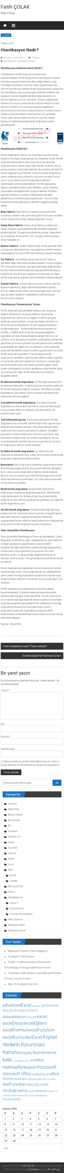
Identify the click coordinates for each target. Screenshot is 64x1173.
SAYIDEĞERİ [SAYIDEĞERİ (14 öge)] (20, 1079)
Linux (11, 864)
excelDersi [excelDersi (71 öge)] (13, 1023)
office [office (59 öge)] (54, 1073)
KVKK (11, 858)
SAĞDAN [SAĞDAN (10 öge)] (31, 1079)
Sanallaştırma (15, 897)
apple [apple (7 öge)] (34, 1006)
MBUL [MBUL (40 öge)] (40, 1060)
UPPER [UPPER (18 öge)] (44, 1084)
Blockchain (14, 820)
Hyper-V (14, 903)
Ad (3, 724)
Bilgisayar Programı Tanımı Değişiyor (28, 951)
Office (11, 891)
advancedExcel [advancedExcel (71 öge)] (17, 1005)
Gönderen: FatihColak (13, 57)
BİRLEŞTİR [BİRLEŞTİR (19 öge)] (10, 1010)
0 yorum (34, 57)
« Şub (5, 1148)
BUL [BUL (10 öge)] (39, 1006)
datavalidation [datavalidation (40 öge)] (14, 1017)
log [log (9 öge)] (19, 1061)
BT (9, 825)
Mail (10, 869)
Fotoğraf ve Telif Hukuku (21, 956)
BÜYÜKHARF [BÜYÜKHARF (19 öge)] (50, 1005)
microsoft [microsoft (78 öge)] (46, 1067)
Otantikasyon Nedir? (26, 61)
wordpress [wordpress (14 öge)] (41, 1095)
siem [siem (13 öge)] (39, 1079)
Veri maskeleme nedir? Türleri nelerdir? (26, 646)
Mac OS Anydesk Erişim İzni (23, 984)
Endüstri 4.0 (14, 836)
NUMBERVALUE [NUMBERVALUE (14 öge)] (40, 1074)
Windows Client (16, 925)
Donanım (13, 831)
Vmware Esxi (17, 908)
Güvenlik (6, 35)
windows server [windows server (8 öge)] (9, 1095)
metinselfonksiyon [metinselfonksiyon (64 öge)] (19, 1067)
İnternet (12, 853)
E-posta (6, 736)
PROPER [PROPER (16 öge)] (8, 1079)
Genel (11, 842)
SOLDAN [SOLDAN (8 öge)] (51, 1079)
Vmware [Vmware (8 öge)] (31, 1091)
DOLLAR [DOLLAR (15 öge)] (31, 1017)
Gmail (13, 875)
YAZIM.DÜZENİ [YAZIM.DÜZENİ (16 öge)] (11, 1099)
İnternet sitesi (8, 749)
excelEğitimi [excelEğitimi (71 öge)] (35, 1023)
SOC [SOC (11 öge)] (44, 1079)
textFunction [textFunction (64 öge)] (14, 1084)
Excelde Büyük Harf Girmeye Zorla (41, 655)
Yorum (5, 690)
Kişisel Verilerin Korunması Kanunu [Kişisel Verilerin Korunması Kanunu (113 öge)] (30, 1044)
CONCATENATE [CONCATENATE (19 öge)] (27, 1010)
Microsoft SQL (16, 886)
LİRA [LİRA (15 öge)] (31, 1060)
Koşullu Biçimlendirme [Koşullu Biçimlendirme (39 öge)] (38, 1052)
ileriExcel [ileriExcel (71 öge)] (33, 1037)
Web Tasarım (15, 919)
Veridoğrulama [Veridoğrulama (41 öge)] (15, 1090)
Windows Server (17, 930)
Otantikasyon (10, 61)
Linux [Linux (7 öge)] (15, 1061)
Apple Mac (13, 809)
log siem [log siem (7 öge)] (24, 1061)
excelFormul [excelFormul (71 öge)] (15, 1030)
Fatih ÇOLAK (15, 7)
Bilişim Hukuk (15, 814)
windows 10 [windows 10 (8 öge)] (52, 1091)
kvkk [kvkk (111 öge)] (7, 1060)
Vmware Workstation (21, 914)
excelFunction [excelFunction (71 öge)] (40, 1030)
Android (12, 803)
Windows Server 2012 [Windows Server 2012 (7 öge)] (25, 1096)
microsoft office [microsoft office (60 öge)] (17, 1073)
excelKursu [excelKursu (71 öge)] (14, 1037)
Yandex (14, 880)
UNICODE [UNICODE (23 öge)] (33, 1084)
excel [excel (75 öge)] (42, 1016)
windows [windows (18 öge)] (40, 1091)
